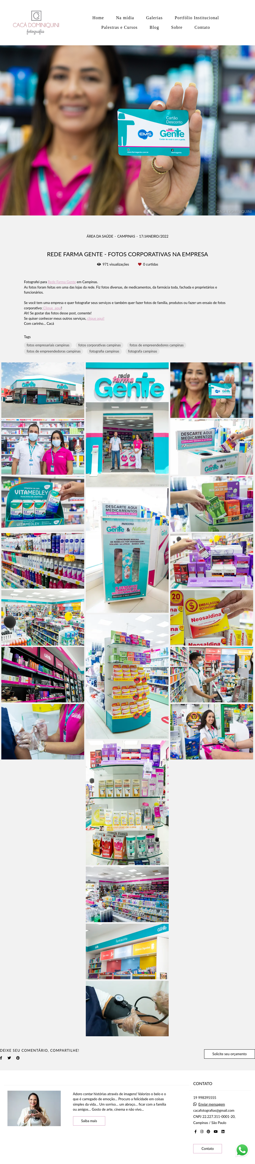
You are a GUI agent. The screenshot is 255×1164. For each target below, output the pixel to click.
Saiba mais (89, 1121)
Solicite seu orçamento (229, 1054)
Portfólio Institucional (197, 17)
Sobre (177, 27)
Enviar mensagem (212, 1104)
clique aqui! (95, 318)
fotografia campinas (104, 351)
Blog (154, 27)
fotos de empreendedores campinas (157, 345)
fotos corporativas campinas (99, 345)
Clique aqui (51, 308)
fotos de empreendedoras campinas (53, 351)
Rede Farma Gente (62, 282)
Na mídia (125, 17)
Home (98, 17)
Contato (202, 27)
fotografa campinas (142, 351)
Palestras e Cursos (119, 27)
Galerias (154, 17)
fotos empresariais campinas (48, 345)
